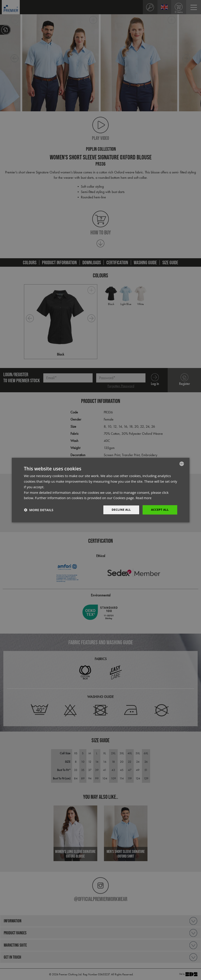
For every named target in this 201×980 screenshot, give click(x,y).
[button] (38, 510)
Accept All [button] (159, 510)
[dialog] (100, 490)
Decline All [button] (119, 510)
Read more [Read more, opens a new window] (144, 497)
